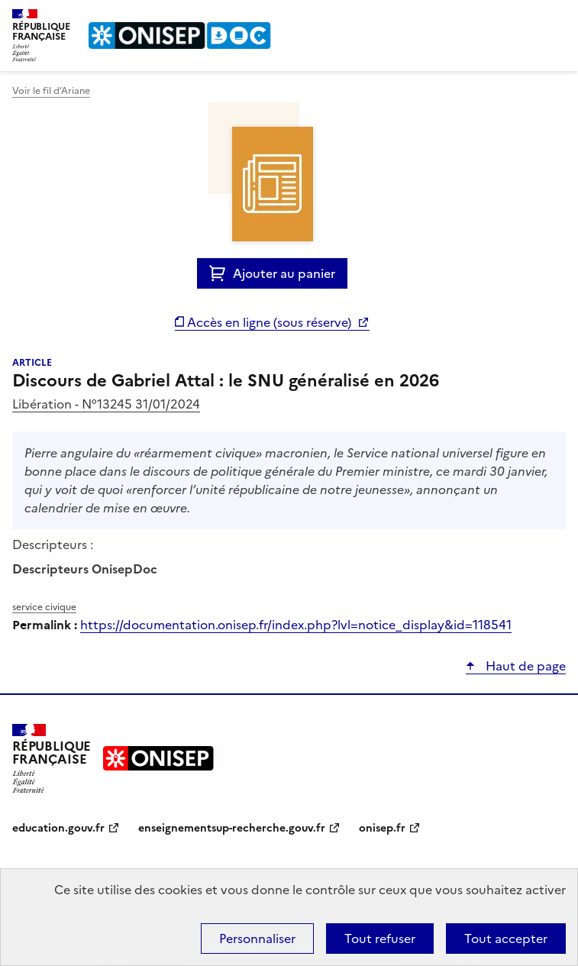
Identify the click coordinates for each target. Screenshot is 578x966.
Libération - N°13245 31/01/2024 (106, 404)
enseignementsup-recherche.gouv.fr (231, 828)
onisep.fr (382, 828)
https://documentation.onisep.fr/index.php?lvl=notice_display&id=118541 (296, 624)
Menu (556, 18)
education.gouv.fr (58, 828)
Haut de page (524, 666)
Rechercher (526, 18)
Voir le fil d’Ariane (51, 91)
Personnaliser (257, 938)
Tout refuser (379, 938)
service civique (44, 607)
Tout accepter (505, 938)
